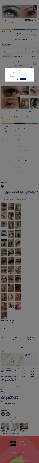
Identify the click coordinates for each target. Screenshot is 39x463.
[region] (19, 74)
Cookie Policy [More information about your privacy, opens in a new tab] (12, 76)
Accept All (23, 79)
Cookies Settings (14, 79)
